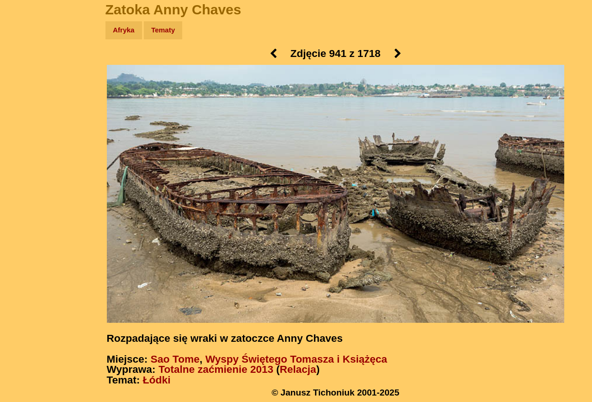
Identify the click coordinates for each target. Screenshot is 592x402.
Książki (27, 120)
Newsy (26, 102)
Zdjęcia (27, 84)
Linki (23, 173)
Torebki (27, 191)
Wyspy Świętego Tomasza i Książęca (296, 359)
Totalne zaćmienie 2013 (216, 369)
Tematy (163, 30)
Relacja (298, 369)
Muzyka (28, 137)
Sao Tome (175, 359)
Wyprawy (30, 66)
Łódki (157, 380)
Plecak (26, 155)
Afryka (124, 30)
